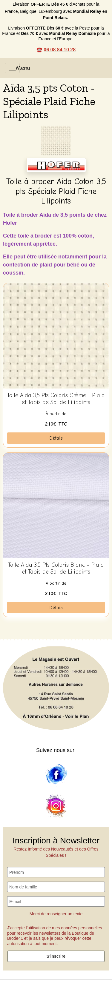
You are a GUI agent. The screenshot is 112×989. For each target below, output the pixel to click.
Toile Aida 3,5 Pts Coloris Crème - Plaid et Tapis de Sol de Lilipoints (56, 399)
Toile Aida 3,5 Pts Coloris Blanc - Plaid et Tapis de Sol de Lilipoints (56, 568)
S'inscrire (56, 956)
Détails (56, 438)
